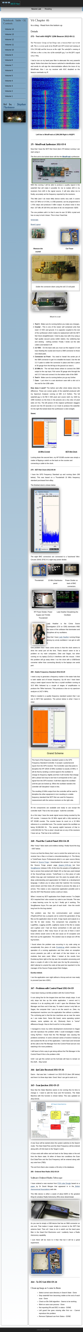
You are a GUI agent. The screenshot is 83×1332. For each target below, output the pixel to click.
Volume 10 (9, 50)
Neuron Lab (36, 9)
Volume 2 (9, 91)
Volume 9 (9, 55)
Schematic (34, 220)
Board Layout (35, 224)
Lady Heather (63, 637)
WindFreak (66, 157)
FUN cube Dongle (64, 1183)
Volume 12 (9, 39)
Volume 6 (9, 70)
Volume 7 (9, 65)
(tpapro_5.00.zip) (65, 865)
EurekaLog (60, 947)
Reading (48, 9)
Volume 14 (9, 29)
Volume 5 (9, 76)
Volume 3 (9, 86)
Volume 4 (9, 81)
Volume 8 (9, 60)
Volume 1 (9, 96)
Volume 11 (9, 45)
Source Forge (44, 862)
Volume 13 (9, 34)
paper (33, 1186)
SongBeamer (35, 868)
